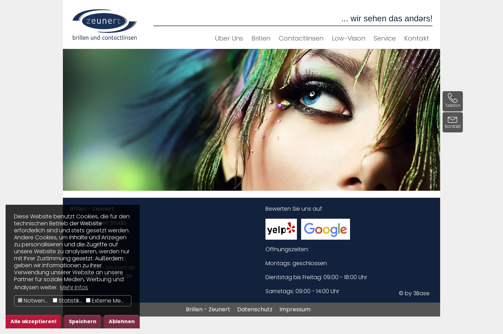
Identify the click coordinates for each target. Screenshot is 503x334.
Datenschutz (254, 309)
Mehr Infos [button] (74, 287)
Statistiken (68, 301)
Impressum (295, 309)
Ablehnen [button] (122, 321)
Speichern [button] (82, 321)
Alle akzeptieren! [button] (33, 321)
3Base (421, 293)
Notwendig (34, 301)
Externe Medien (108, 301)
